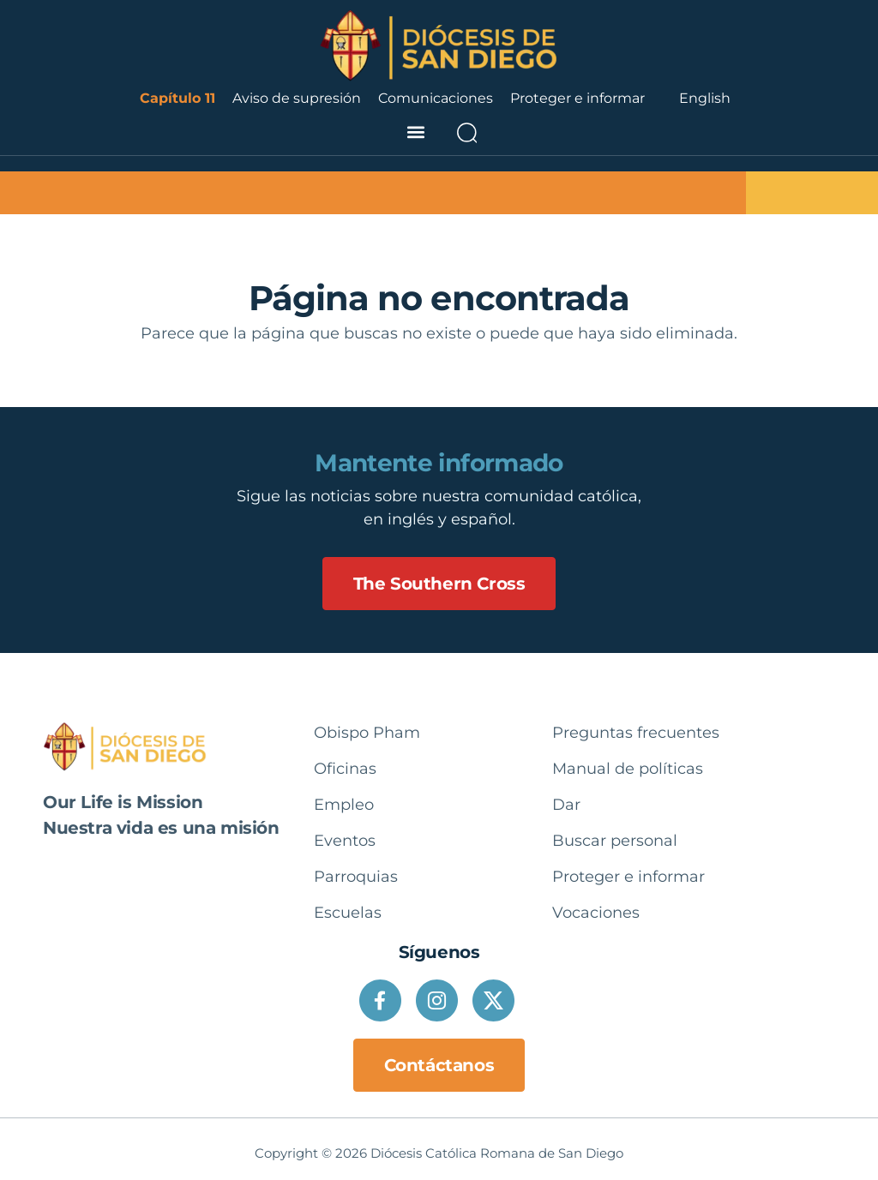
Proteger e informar (577, 98)
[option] (705, 98)
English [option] (705, 98)
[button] (415, 132)
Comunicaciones (435, 98)
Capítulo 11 (177, 98)
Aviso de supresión (296, 98)
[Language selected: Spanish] (705, 98)
